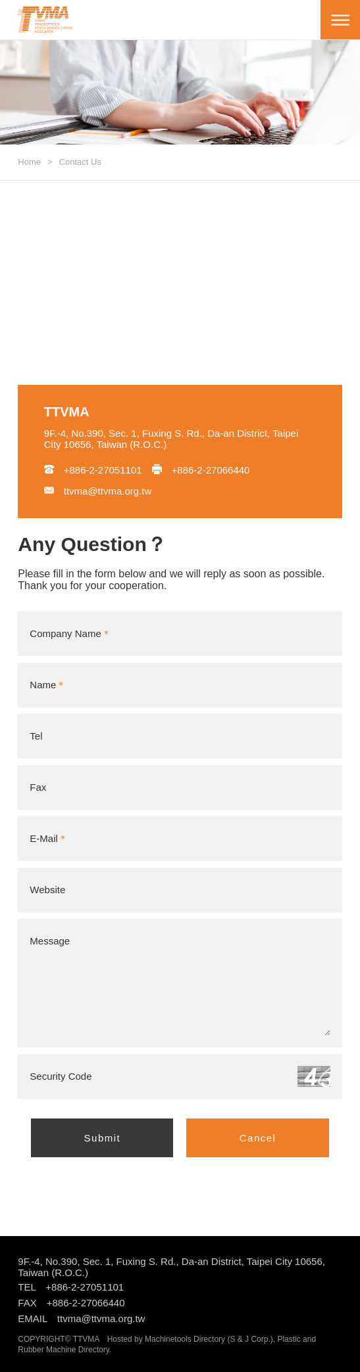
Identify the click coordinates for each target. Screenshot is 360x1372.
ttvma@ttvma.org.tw (98, 491)
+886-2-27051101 (93, 470)
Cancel (258, 1137)
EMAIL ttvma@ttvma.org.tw (81, 1318)
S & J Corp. (250, 1339)
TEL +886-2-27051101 (71, 1287)
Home (29, 162)
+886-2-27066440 (201, 470)
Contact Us (80, 162)
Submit (102, 1137)
